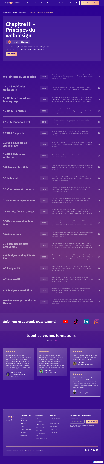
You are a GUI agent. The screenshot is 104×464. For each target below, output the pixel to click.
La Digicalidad (54, 429)
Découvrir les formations (90, 3)
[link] (98, 462)
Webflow (23, 423)
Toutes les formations (23, 419)
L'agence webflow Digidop (55, 419)
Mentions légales (38, 450)
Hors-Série (23, 432)
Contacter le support (41, 438)
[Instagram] (96, 321)
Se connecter (74, 3)
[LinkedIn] (86, 321)
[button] (27, 3)
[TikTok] (75, 321)
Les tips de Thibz (39, 424)
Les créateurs (53, 426)
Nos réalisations (54, 423)
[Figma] (91, 450)
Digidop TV (38, 421)
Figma (22, 426)
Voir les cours (11, 53)
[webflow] (94, 450)
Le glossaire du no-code (40, 434)
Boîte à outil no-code (41, 427)
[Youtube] (65, 321)
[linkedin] (97, 450)
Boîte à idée (38, 430)
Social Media (53, 432)
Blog (36, 418)
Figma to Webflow (25, 429)
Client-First (61, 3)
